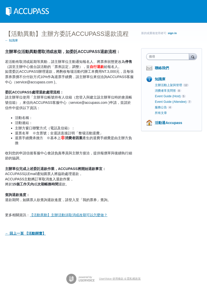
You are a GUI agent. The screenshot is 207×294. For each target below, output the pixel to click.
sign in (172, 33)
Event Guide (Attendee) (170, 102)
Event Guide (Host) (168, 96)
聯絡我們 (162, 68)
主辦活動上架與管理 (168, 85)
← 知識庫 (11, 40)
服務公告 (161, 107)
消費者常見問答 (165, 90)
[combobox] (169, 56)
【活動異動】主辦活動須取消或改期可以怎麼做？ (68, 215)
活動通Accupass (168, 123)
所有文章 (161, 113)
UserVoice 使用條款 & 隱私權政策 (120, 278)
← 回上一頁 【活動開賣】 (25, 233)
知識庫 (160, 79)
